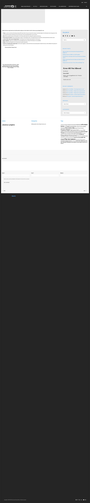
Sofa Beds (11, 67)
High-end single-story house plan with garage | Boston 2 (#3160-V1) (73, 52)
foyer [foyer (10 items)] (71, 130)
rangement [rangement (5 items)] (83, 139)
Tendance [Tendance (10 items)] (69, 142)
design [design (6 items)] (76, 128)
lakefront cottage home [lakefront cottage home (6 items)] (64, 134)
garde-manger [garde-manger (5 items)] (81, 130)
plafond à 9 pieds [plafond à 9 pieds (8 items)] (77, 137)
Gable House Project (26, 6)
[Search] (74, 40)
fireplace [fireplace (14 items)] (63, 130)
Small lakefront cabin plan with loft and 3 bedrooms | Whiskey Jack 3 (74, 57)
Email (32, 172)
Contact (85, 2)
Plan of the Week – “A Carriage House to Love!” (75, 89)
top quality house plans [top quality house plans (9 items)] (76, 142)
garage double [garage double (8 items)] (76, 130)
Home (82, 2)
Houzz (3, 64)
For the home (53, 6)
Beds (3, 66)
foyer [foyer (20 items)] (68, 130)
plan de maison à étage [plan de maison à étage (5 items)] (79, 139)
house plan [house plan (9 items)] (73, 133)
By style (35, 6)
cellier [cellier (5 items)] (65, 126)
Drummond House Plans (74, 6)
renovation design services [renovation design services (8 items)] (66, 140)
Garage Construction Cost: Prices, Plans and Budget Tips (73, 62)
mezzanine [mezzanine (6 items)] (77, 134)
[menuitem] (82, 2)
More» (18, 64)
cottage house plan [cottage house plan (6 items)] (79, 126)
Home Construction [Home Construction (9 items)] (76, 131)
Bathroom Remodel (13, 64)
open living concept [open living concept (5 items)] (63, 137)
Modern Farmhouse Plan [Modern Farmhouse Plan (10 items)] (71, 136)
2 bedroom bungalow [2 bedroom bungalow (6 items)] (64, 124)
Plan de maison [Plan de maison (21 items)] (70, 139)
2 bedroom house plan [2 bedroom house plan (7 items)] (72, 124)
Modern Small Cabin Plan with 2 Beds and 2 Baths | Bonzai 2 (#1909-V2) (74, 60)
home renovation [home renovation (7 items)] (67, 133)
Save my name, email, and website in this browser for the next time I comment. (16, 178)
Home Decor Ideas (44, 6)
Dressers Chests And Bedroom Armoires (10, 66)
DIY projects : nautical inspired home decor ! (77, 94)
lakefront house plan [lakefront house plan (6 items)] (72, 134)
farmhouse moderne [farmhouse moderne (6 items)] (80, 128)
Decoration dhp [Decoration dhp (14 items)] (70, 128)
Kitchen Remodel (7, 64)
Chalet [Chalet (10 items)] (67, 126)
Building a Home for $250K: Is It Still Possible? (71, 54)
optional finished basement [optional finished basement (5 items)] (70, 137)
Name (3, 172)
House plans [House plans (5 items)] (83, 133)
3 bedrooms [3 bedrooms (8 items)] (78, 124)
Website (61, 172)
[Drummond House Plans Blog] (10, 6)
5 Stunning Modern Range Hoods (11, 47)
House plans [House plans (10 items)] (79, 133)
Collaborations (63, 6)
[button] (86, 6)
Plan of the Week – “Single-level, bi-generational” (76, 90)
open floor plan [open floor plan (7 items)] (85, 135)
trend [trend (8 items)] (83, 142)
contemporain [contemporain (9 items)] (73, 126)
